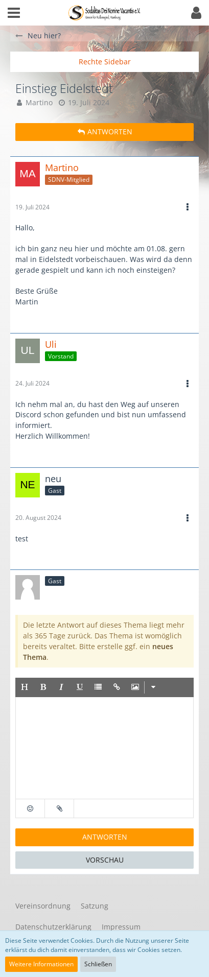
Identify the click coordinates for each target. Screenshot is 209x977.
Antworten (104, 837)
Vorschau (105, 860)
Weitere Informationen (41, 964)
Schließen (98, 964)
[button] (13, 13)
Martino (39, 102)
